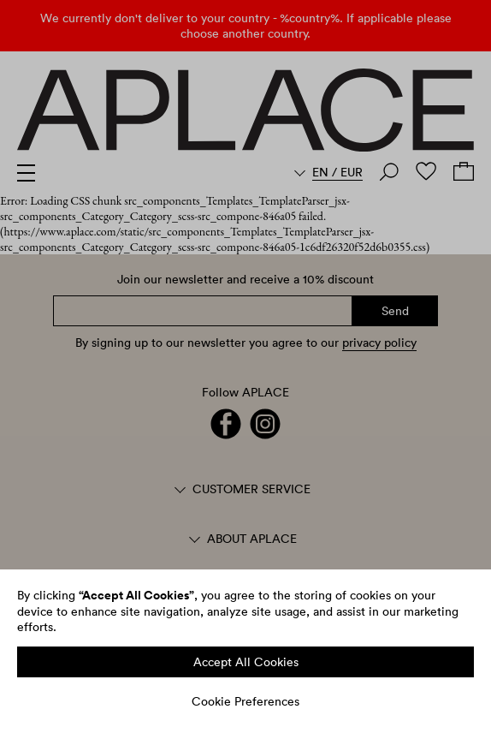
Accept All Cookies (246, 662)
